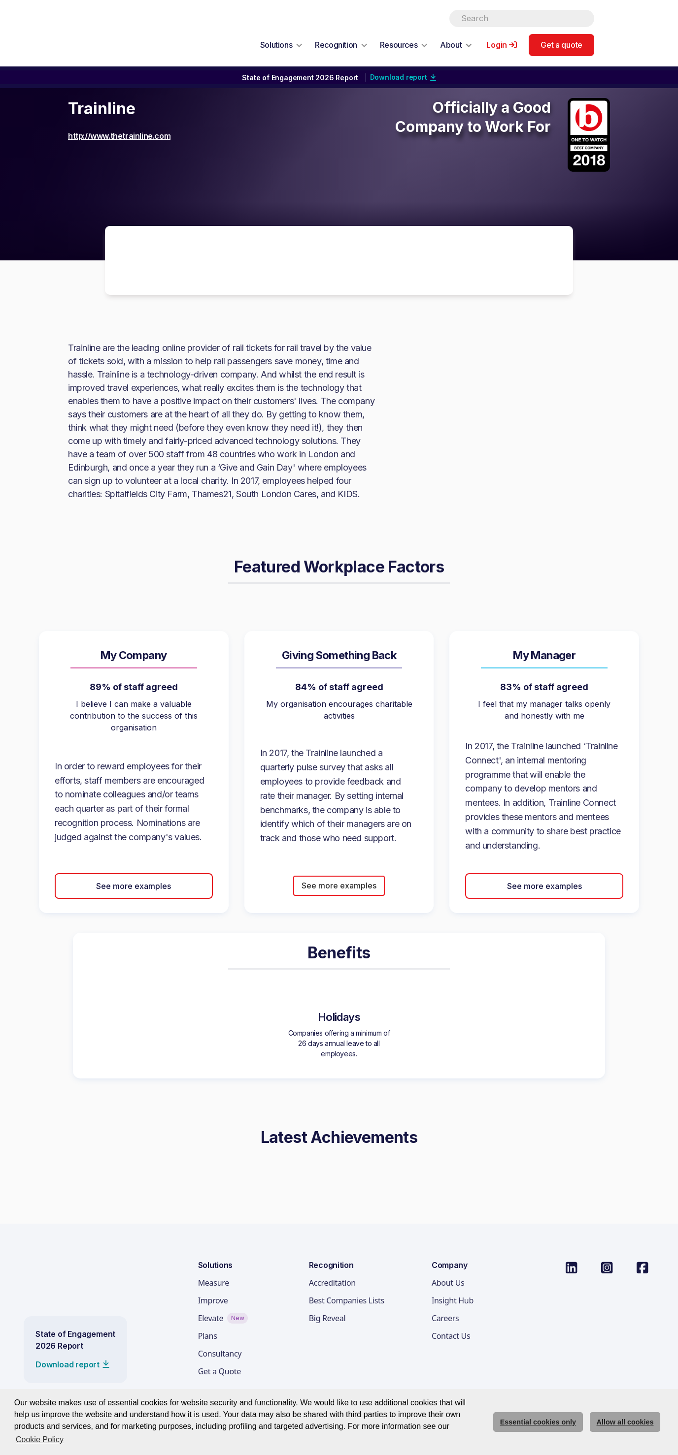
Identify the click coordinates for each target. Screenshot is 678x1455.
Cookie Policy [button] (40, 1439)
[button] (281, 45)
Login (496, 45)
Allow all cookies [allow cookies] (625, 1422)
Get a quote (561, 45)
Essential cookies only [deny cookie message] (538, 1422)
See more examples (133, 886)
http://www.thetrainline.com (119, 136)
